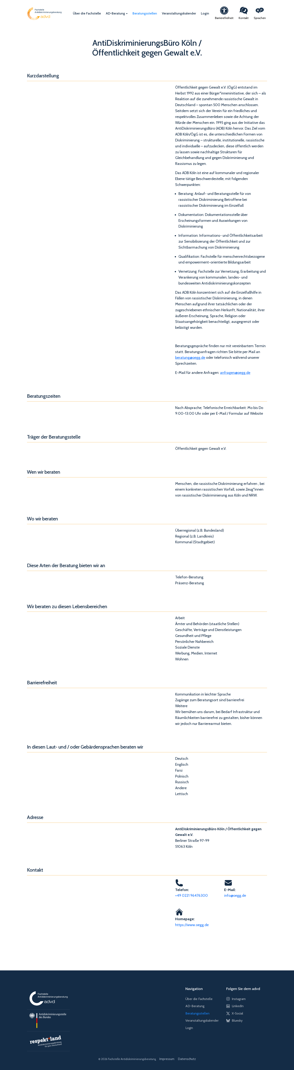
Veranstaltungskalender (179, 13)
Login (205, 13)
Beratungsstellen (145, 13)
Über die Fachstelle (87, 13)
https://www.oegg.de (192, 925)
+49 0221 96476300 (191, 895)
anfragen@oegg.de (235, 372)
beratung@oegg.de (190, 357)
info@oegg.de (235, 895)
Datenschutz (187, 1059)
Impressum (167, 1059)
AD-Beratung (115, 13)
